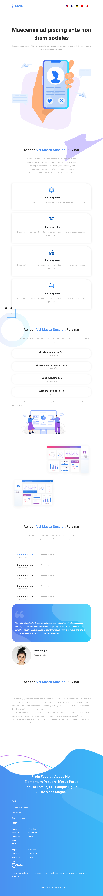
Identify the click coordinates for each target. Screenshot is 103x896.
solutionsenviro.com (57, 887)
